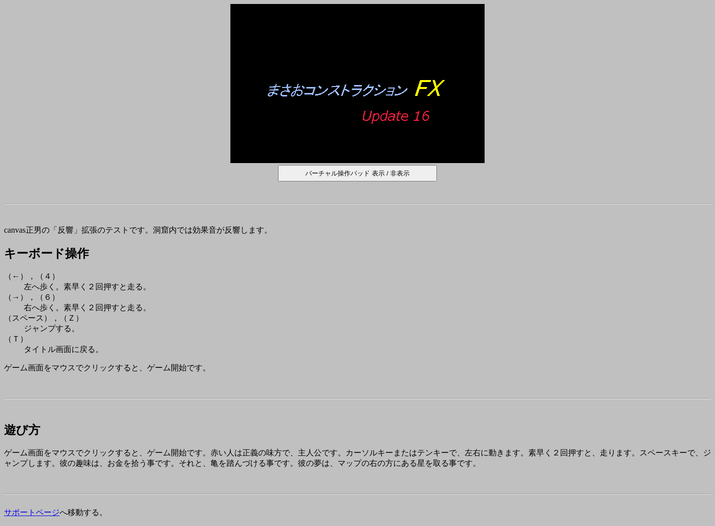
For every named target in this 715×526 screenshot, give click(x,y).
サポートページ (32, 512)
